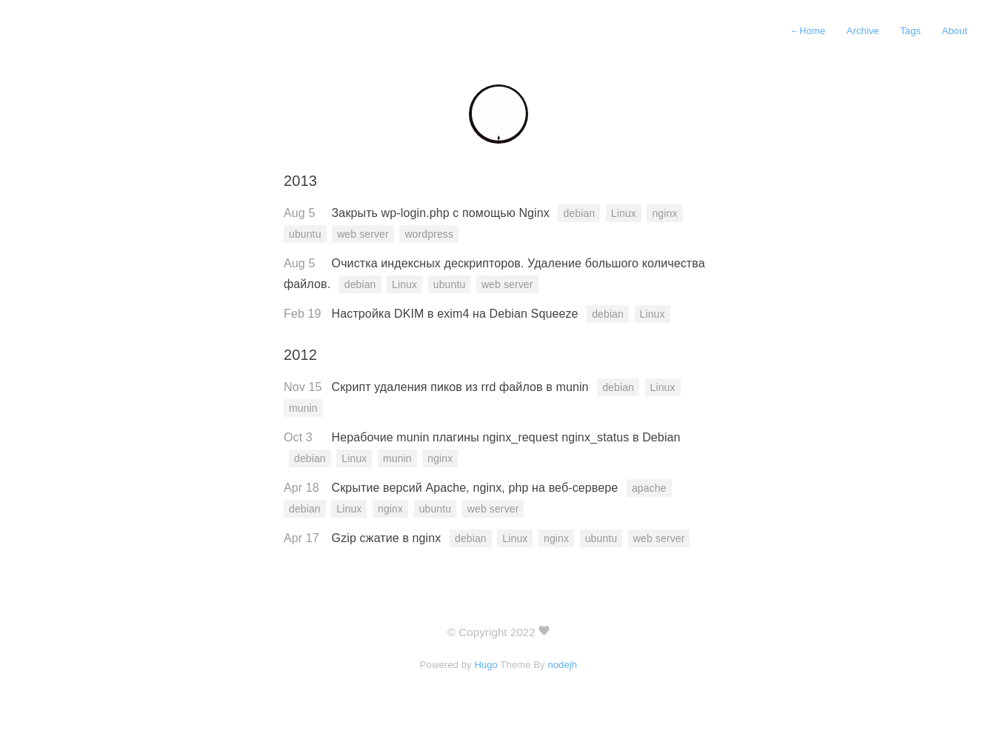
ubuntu (305, 234)
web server (363, 234)
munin (303, 408)
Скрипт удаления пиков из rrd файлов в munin (462, 387)
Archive (863, 30)
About (954, 30)
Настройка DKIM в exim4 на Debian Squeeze (457, 313)
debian (579, 213)
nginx (664, 213)
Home (807, 30)
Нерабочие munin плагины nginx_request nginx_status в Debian (506, 437)
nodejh (562, 664)
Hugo (486, 664)
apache (649, 488)
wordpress (428, 234)
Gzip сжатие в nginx (388, 538)
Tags (910, 30)
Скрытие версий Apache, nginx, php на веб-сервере (476, 487)
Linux (623, 213)
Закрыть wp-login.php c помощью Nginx (442, 213)
